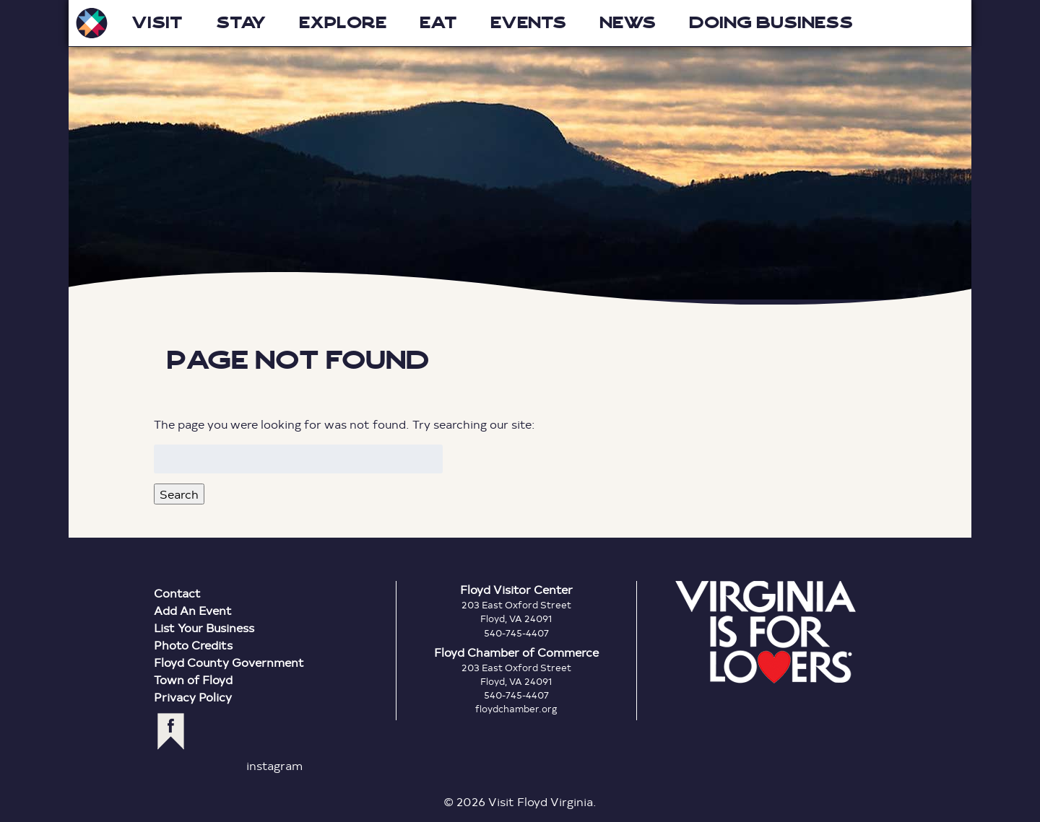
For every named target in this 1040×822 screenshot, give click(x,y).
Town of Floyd (193, 679)
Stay (241, 22)
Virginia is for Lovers (765, 632)
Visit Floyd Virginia (92, 23)
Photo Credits (193, 645)
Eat (438, 22)
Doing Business (771, 22)
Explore (342, 22)
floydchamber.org (516, 708)
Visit (157, 22)
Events (528, 22)
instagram (274, 765)
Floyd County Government (229, 662)
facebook (171, 731)
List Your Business (204, 627)
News (627, 22)
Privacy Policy (193, 696)
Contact (177, 593)
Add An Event (193, 610)
